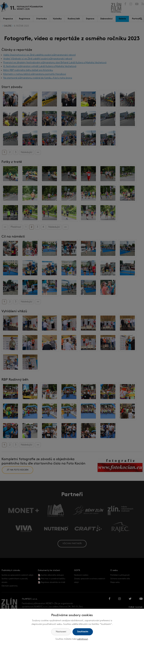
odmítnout (82, 639)
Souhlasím (82, 632)
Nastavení (61, 632)
